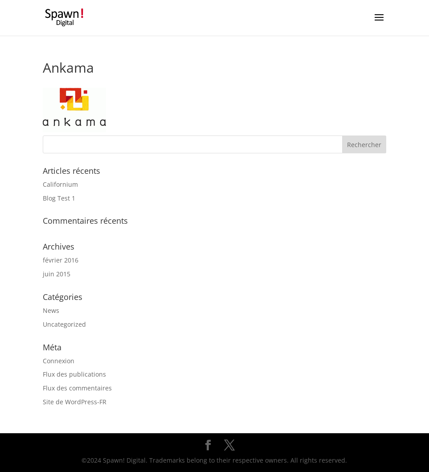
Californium (60, 184)
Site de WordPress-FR (74, 402)
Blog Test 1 (59, 198)
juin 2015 (56, 274)
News (51, 310)
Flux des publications (74, 374)
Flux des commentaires (77, 388)
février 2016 (60, 260)
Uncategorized (64, 324)
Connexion (58, 361)
